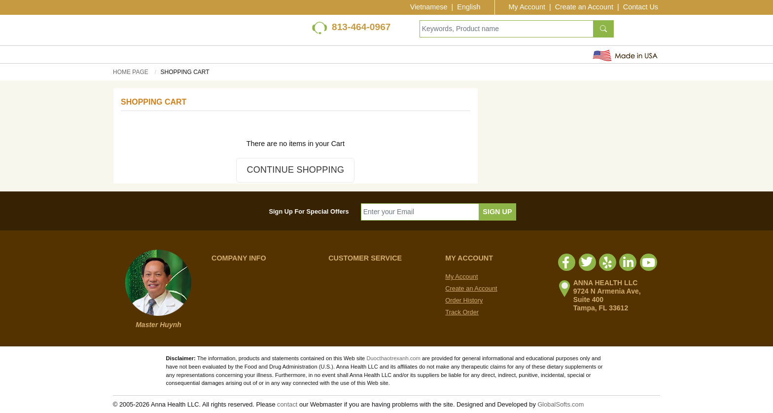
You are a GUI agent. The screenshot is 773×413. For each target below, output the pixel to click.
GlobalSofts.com (560, 404)
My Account (527, 7)
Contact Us (640, 7)
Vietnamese (429, 7)
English (468, 7)
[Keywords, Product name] (507, 29)
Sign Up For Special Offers (309, 211)
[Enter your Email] (420, 212)
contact (287, 404)
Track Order (462, 312)
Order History (464, 300)
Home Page (130, 72)
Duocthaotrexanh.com (393, 358)
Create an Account (584, 7)
